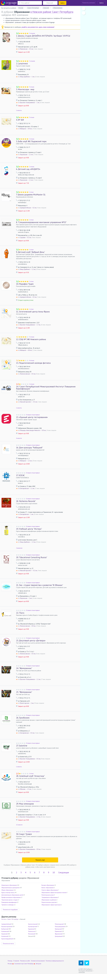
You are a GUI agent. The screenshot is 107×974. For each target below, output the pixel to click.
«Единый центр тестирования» (32, 417)
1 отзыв (31, 192)
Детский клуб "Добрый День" (30, 252)
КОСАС (20, 475)
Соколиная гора (19, 963)
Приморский (58, 929)
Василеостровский (6, 926)
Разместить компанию (89, 3)
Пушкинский (58, 931)
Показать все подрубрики (10, 909)
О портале (16, 961)
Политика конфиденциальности (55, 961)
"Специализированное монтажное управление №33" (41, 222)
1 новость (19, 110)
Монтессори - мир (25, 89)
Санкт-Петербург (12, 919)
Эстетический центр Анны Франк (33, 311)
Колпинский (4, 936)
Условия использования (38, 961)
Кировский (4, 934)
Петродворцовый (60, 926)
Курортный (31, 929)
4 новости (19, 438)
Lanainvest (22, 63)
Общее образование (7, 890)
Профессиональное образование (11, 897)
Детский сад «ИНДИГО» (28, 169)
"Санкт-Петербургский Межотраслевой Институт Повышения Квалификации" (45, 387)
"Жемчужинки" (24, 668)
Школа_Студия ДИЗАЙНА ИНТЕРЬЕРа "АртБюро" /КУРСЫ (43, 35)
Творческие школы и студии (9, 900)
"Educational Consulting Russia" (31, 557)
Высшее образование (48, 885)
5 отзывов (32, 33)
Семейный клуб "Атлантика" (30, 776)
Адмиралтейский (6, 924)
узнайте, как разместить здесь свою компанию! (38, 27)
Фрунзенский (58, 934)
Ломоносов (31, 931)
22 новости (19, 825)
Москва (10, 963)
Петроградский (59, 924)
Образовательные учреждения (10, 887)
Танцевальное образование (50, 897)
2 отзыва (31, 139)
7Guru (20, 612)
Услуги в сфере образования (50, 890)
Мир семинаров (25, 803)
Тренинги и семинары (7, 905)
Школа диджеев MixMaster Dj (30, 194)
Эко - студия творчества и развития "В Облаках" (39, 585)
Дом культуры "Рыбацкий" (29, 447)
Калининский (5, 931)
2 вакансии (19, 548)
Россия (3, 919)
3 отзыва (31, 87)
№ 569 (20, 120)
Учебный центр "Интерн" (29, 529)
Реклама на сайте (25, 961)
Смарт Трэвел (24, 834)
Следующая (63, 872)
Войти (101, 3)
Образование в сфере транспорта (51, 905)
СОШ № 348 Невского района (31, 339)
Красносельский (32, 924)
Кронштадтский (32, 926)
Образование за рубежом (49, 900)
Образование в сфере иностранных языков (54, 892)
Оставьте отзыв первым (33, 415)
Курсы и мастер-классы (8, 892)
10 (54, 872)
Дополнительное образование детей (12, 895)
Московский (31, 934)
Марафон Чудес (25, 284)
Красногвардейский (7, 939)
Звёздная (38, 963)
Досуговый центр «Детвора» (30, 640)
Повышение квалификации (9, 902)
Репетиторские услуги (48, 895)
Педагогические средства (49, 902)
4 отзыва (31, 360)
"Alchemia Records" (26, 501)
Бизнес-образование (48, 887)
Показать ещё (40, 860)
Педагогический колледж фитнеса (33, 363)
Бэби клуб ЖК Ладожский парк (31, 141)
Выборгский (4, 929)
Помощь (10, 961)
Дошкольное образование (9, 885)
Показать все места (8, 943)
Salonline (21, 745)
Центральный (59, 936)
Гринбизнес (23, 717)
